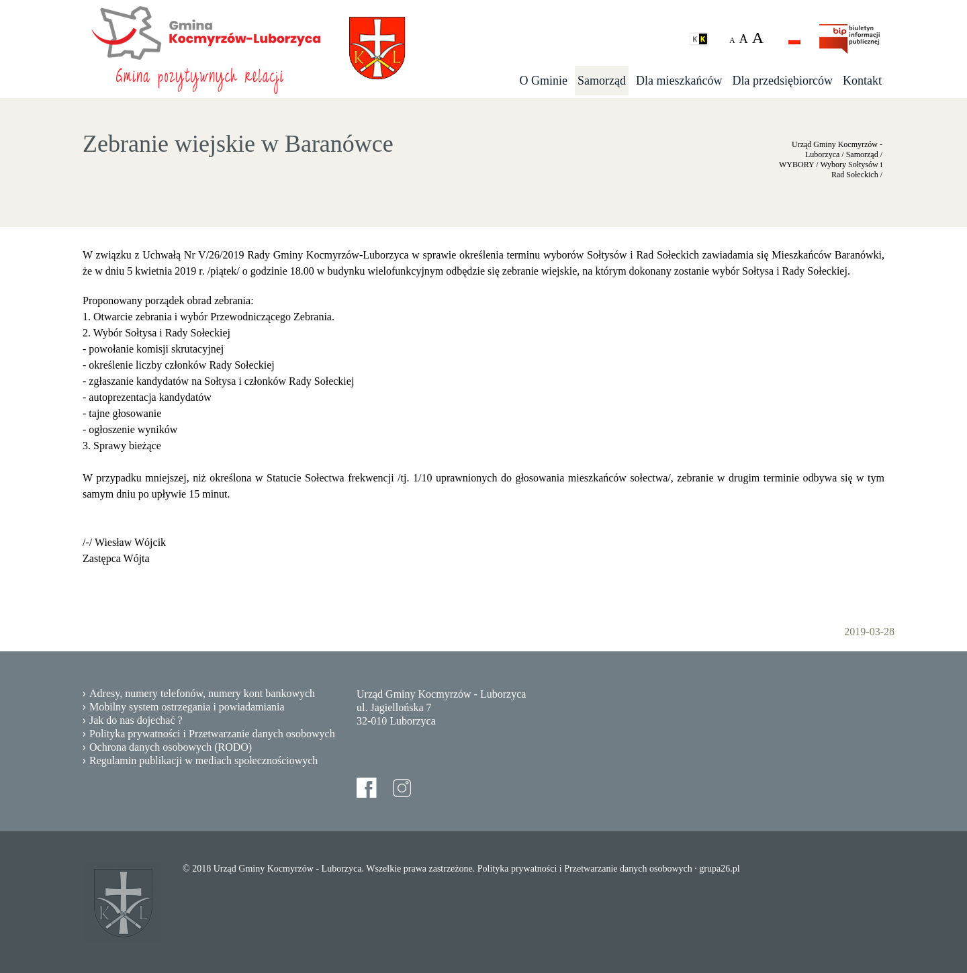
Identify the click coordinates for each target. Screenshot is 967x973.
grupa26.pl (719, 869)
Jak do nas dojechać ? (136, 720)
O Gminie (544, 80)
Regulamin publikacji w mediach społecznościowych (203, 760)
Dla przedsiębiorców (783, 80)
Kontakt (862, 80)
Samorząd (602, 80)
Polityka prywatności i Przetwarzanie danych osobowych (212, 733)
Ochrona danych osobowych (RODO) (170, 747)
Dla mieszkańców (679, 80)
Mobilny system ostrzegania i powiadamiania (187, 706)
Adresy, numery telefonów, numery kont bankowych (202, 693)
